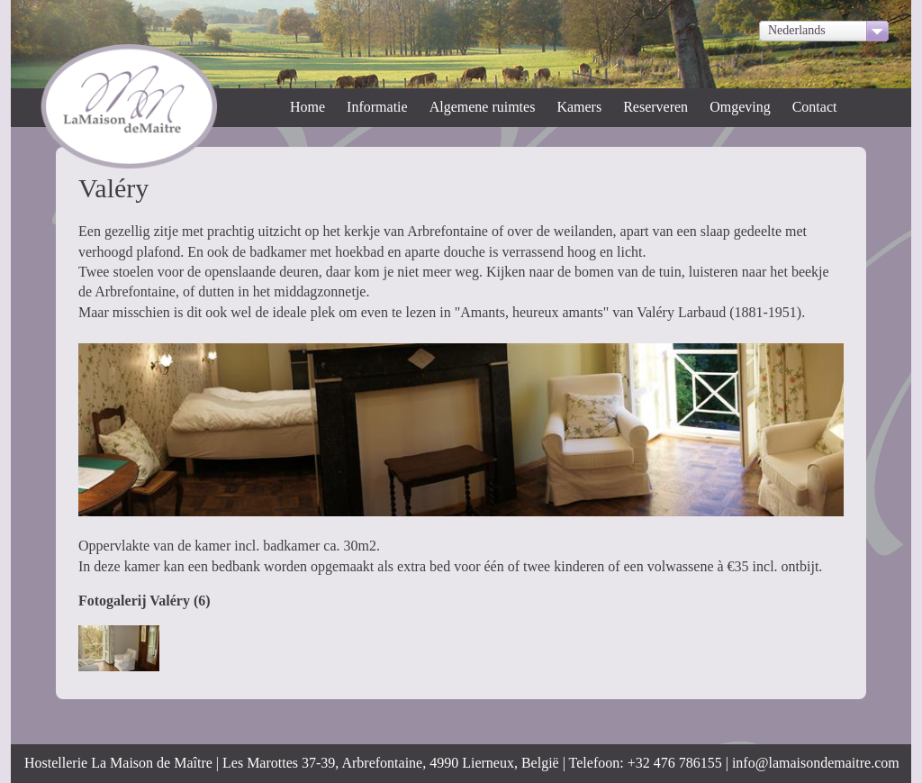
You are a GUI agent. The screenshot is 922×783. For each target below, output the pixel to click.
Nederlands (797, 30)
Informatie (377, 106)
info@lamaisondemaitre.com (815, 762)
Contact (814, 106)
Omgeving (740, 106)
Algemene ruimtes (482, 106)
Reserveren (655, 106)
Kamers (578, 106)
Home (307, 106)
